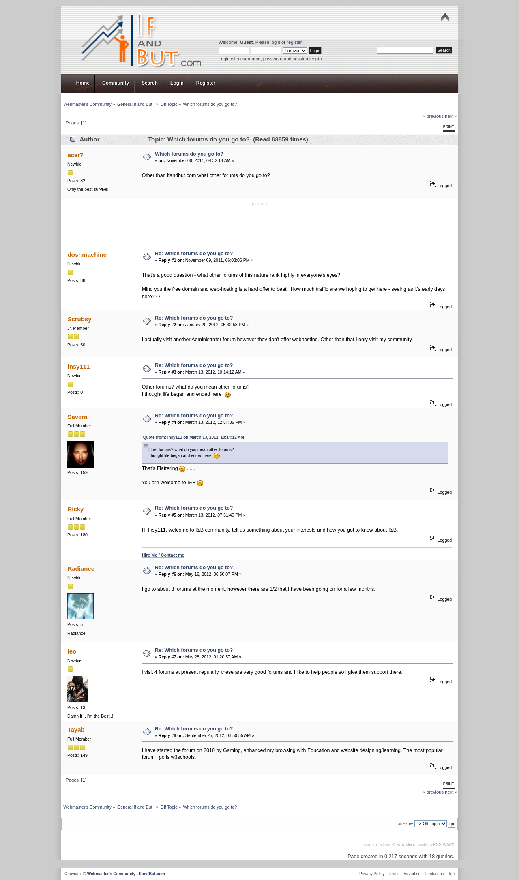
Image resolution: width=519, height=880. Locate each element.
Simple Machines (419, 845)
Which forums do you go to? (189, 154)
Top (451, 873)
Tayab (75, 729)
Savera (77, 416)
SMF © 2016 (394, 845)
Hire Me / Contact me (163, 555)
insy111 (78, 366)
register (294, 42)
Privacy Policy (371, 873)
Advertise (411, 873)
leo (71, 651)
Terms (393, 873)
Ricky (75, 509)
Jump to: (405, 824)
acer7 (75, 155)
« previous (433, 116)
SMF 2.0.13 (373, 845)
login (275, 42)
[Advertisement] (259, 225)
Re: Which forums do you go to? (194, 253)
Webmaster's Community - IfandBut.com (126, 873)
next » (451, 116)
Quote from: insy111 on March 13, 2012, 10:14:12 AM (193, 437)
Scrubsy (79, 319)
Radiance (80, 568)
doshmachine (87, 254)
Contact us (434, 873)
